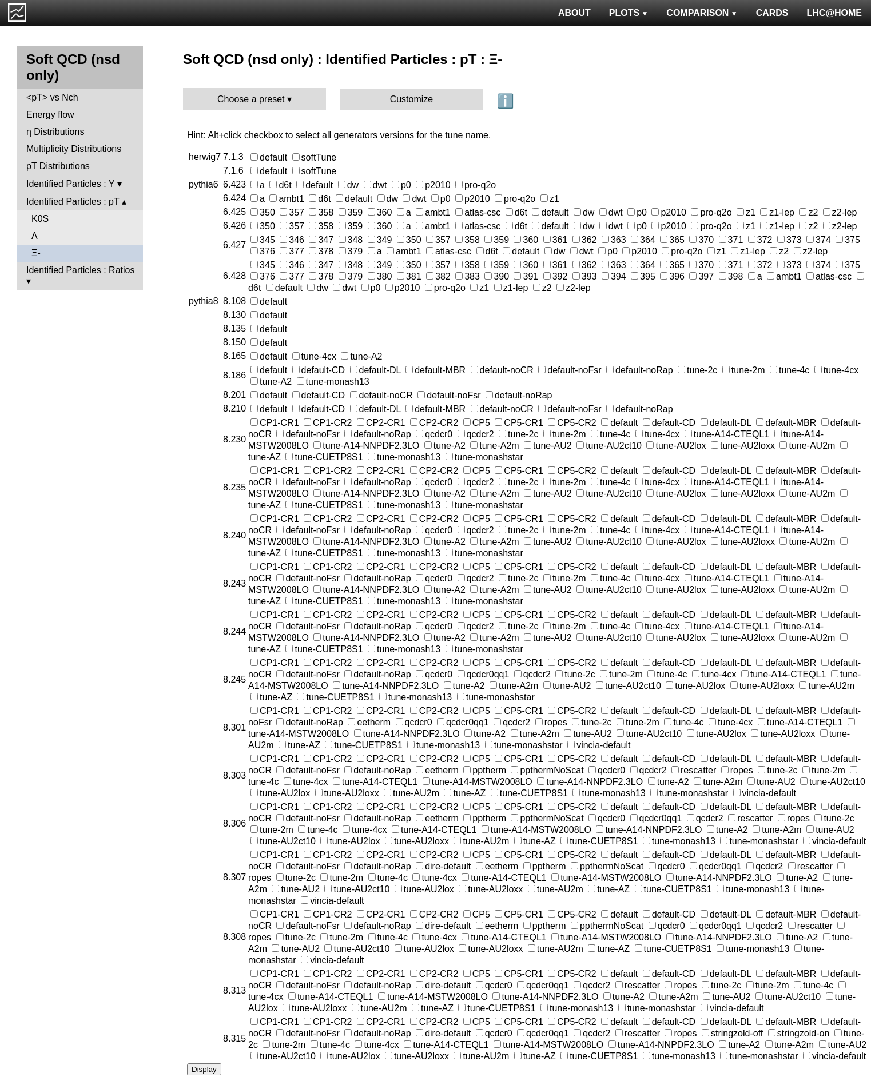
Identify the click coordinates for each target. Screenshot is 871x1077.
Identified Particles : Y (70, 184)
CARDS (772, 13)
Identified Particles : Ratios (80, 270)
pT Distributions (58, 166)
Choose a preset (250, 99)
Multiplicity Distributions (73, 149)
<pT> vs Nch (52, 97)
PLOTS (629, 13)
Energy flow (50, 114)
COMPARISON (701, 13)
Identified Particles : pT (72, 201)
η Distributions (55, 132)
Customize (411, 99)
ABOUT (574, 13)
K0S (40, 219)
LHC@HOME (834, 13)
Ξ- (36, 253)
